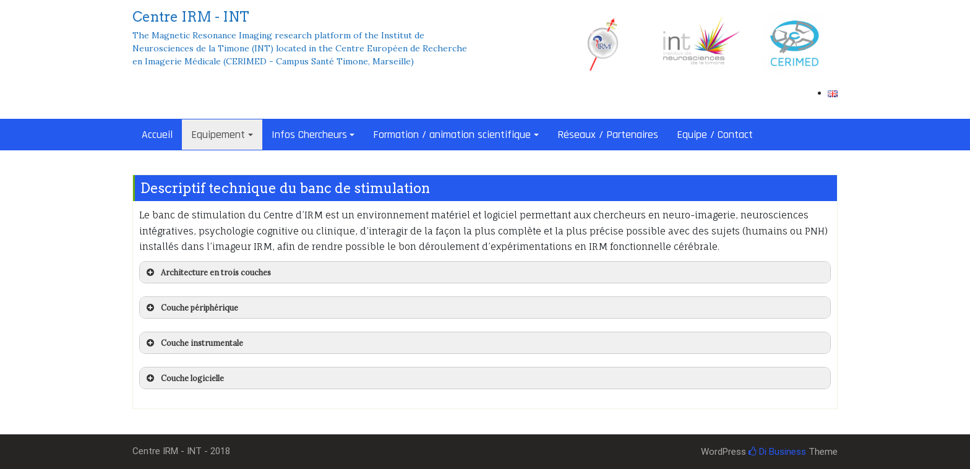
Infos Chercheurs (309, 134)
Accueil (157, 134)
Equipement (218, 134)
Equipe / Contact (715, 134)
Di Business (777, 451)
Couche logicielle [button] (184, 378)
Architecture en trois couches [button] (207, 272)
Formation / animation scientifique (452, 134)
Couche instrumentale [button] (193, 343)
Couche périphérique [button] (191, 307)
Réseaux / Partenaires (607, 134)
